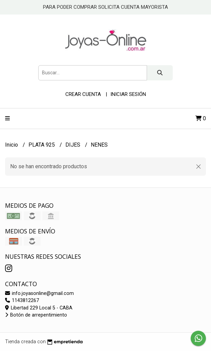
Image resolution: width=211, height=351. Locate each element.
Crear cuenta (83, 94)
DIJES (73, 145)
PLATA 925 (42, 145)
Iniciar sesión (128, 94)
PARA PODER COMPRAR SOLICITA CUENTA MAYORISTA (105, 7)
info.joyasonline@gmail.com (39, 293)
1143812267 (22, 300)
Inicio (12, 145)
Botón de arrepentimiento (36, 315)
